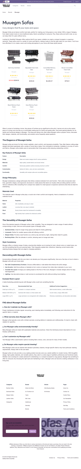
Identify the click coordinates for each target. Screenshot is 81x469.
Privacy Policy (67, 402)
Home (4, 12)
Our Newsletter (67, 398)
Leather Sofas (10, 398)
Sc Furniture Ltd (29, 391)
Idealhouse (28, 402)
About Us (65, 388)
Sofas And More (29, 388)
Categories (15, 5)
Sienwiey (27, 405)
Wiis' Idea (27, 398)
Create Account (67, 1)
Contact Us (66, 391)
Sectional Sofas (10, 391)
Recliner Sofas (10, 388)
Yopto (26, 395)
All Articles (47, 391)
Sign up (32, 431)
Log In (76, 1)
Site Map (65, 405)
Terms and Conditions (69, 409)
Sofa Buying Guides (49, 388)
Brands (22, 5)
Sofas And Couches (8, 458)
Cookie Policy (66, 395)
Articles (29, 5)
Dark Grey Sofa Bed (14, 68)
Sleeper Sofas (10, 395)
